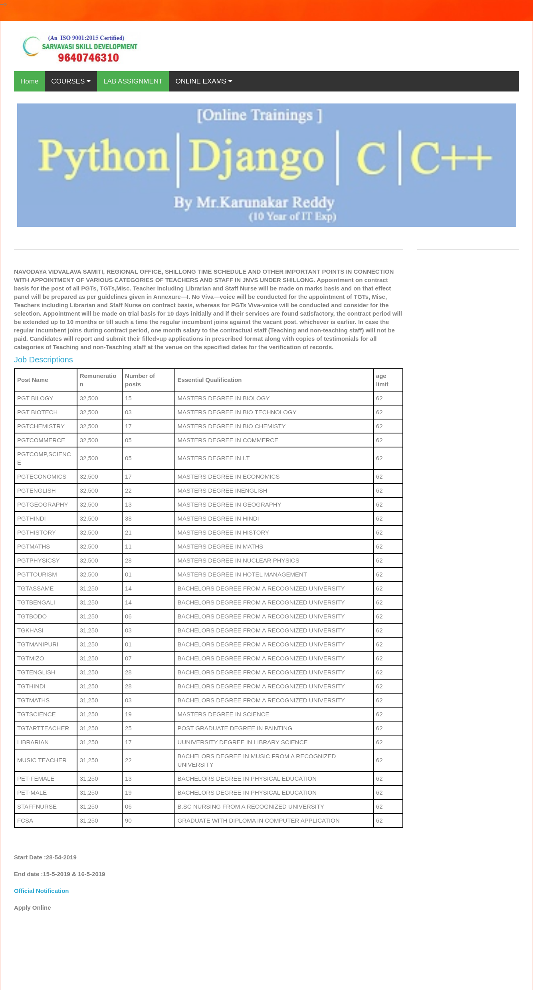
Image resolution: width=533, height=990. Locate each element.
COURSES (71, 81)
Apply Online (32, 907)
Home (29, 81)
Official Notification (41, 890)
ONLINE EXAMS (203, 81)
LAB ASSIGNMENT (132, 81)
